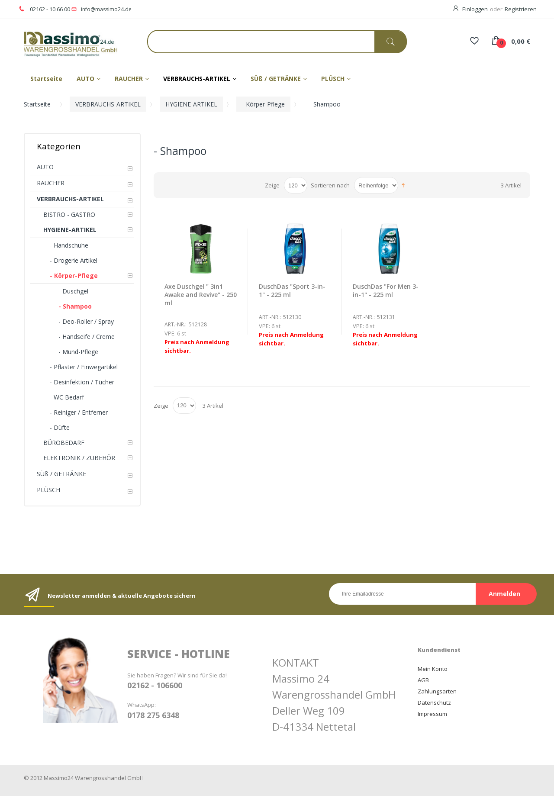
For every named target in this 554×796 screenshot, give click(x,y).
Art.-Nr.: (175, 324)
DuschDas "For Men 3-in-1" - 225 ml (386, 290)
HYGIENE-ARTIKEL (191, 104)
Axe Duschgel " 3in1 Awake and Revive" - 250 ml (200, 294)
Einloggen (475, 9)
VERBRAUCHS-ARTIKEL (108, 104)
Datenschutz (434, 702)
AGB (423, 680)
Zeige (272, 185)
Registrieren (521, 9)
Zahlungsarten (437, 691)
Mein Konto (433, 669)
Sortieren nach (330, 185)
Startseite (37, 104)
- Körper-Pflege (263, 104)
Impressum (432, 714)
